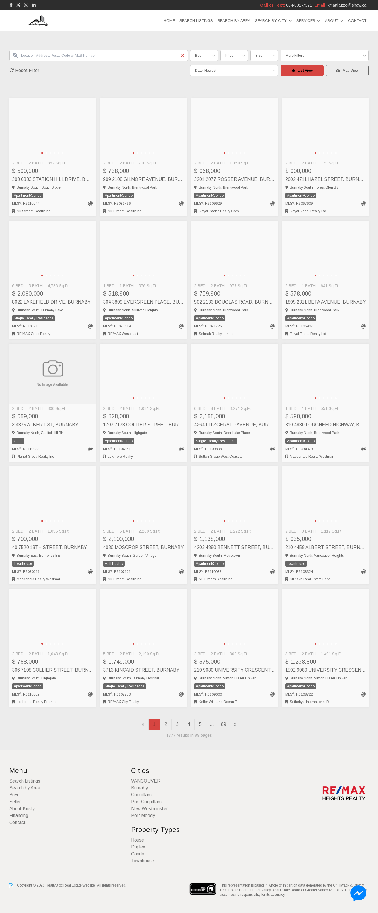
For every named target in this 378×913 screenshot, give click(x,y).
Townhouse (142, 860)
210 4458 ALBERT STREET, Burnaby (325, 547)
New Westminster (149, 808)
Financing (18, 815)
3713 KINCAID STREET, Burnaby (141, 670)
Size (258, 56)
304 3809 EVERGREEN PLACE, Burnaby (143, 302)
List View (302, 71)
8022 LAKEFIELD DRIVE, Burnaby (51, 302)
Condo (137, 853)
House (137, 840)
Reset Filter (24, 70)
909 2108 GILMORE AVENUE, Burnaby (143, 179)
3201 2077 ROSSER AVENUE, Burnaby (234, 179)
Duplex (138, 846)
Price (229, 56)
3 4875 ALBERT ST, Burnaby (45, 424)
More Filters (295, 56)
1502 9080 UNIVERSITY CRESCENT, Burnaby (325, 670)
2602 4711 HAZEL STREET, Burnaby (325, 179)
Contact (357, 20)
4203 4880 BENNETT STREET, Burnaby (234, 547)
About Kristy (22, 808)
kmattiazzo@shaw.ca (347, 5)
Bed (198, 56)
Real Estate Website (79, 885)
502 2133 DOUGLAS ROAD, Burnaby (234, 302)
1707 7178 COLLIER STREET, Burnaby (143, 424)
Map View (347, 71)
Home (169, 20)
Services (305, 20)
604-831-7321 (299, 5)
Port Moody (143, 815)
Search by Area (234, 20)
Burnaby (139, 787)
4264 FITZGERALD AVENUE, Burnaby (234, 424)
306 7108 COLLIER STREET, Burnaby (52, 670)
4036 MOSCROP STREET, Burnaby (143, 547)
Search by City (271, 20)
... (212, 724)
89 (223, 724)
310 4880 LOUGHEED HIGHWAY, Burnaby (325, 424)
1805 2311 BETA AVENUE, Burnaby (325, 302)
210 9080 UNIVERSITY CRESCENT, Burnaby (234, 670)
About (331, 20)
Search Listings (196, 20)
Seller (15, 801)
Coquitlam (141, 794)
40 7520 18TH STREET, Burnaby (49, 547)
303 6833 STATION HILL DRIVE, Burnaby (52, 179)
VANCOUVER (145, 780)
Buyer (15, 794)
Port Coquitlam (146, 801)
